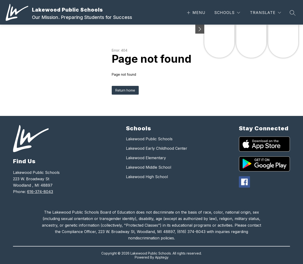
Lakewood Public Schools (149, 138)
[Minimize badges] (199, 29)
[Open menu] (195, 13)
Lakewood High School (147, 176)
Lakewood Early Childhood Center (156, 148)
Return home (125, 90)
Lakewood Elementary (146, 157)
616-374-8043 (40, 191)
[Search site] (292, 13)
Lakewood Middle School (148, 167)
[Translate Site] (265, 13)
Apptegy (162, 257)
